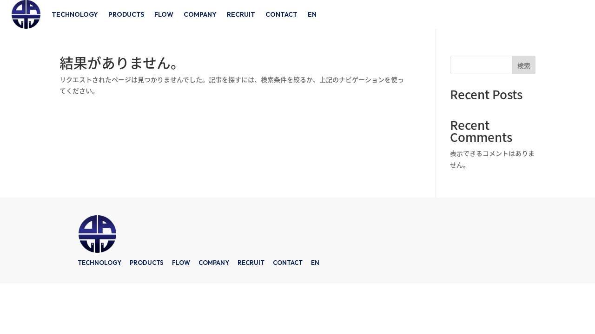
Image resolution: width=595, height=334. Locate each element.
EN (312, 14)
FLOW (163, 14)
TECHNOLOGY (75, 14)
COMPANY (200, 14)
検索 (523, 65)
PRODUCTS (126, 14)
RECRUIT (241, 14)
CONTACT (281, 14)
